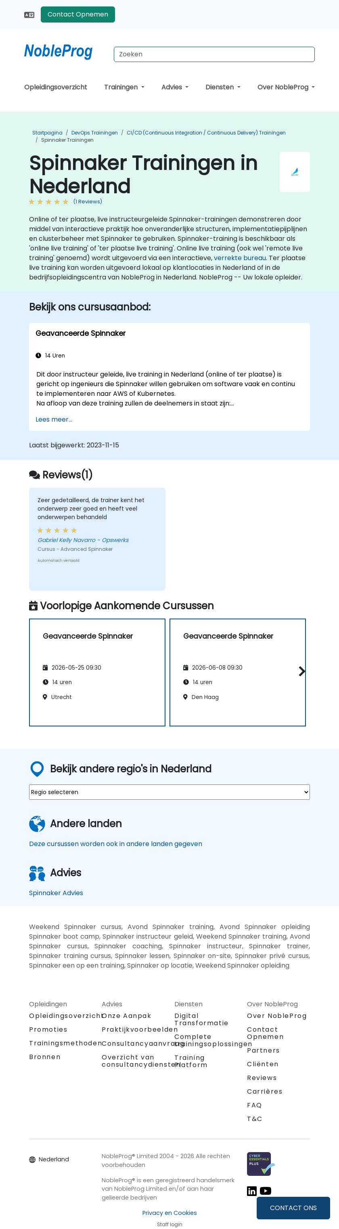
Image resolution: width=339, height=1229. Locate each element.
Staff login (169, 1224)
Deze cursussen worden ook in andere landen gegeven (115, 843)
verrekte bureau (240, 258)
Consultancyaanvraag (143, 1043)
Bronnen (45, 1056)
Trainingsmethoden (65, 1043)
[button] (300, 671)
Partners (263, 1050)
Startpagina (47, 132)
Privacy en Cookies (169, 1213)
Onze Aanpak (127, 1015)
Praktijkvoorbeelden (140, 1029)
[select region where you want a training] (169, 792)
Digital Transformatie (201, 1019)
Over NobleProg (283, 87)
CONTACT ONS (293, 1207)
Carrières (264, 1091)
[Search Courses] (214, 54)
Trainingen (121, 87)
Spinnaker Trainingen (67, 140)
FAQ (254, 1105)
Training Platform (191, 1061)
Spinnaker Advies (56, 893)
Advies (172, 87)
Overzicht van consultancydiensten (141, 1061)
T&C (255, 1118)
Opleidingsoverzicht (55, 87)
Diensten (220, 87)
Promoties (48, 1029)
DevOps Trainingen (94, 132)
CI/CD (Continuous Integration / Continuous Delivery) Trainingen (206, 132)
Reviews (262, 1077)
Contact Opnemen (78, 14)
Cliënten (263, 1064)
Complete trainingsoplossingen (213, 1040)
